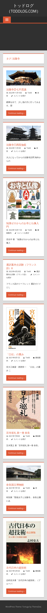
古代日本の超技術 (16, 568)
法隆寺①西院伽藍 (16, 145)
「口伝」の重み (15, 354)
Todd (30, 93)
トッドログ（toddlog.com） (23, 8)
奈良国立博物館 (15, 485)
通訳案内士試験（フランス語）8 (21, 266)
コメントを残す (20, 96)
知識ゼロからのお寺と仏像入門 (22, 225)
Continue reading (15, 113)
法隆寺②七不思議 (16, 89)
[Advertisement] (23, 37)
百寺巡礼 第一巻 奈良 (18, 433)
